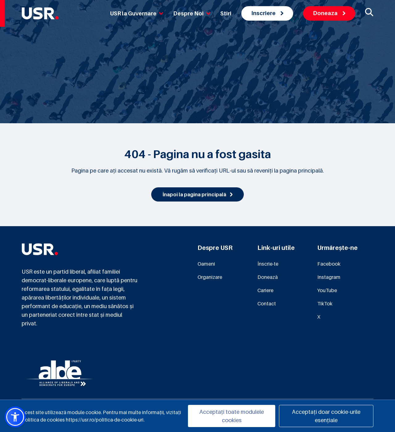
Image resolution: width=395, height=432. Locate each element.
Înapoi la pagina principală (198, 194)
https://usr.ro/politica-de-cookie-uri (104, 420)
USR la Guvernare (136, 13)
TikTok (324, 303)
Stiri (225, 13)
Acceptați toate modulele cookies (231, 416)
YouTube (327, 290)
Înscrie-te (267, 264)
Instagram (328, 277)
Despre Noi (191, 13)
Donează (267, 277)
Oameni (206, 264)
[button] (15, 417)
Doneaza (329, 13)
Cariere (265, 290)
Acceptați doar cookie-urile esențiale (326, 416)
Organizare (210, 277)
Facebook (328, 264)
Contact (266, 303)
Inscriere (267, 13)
